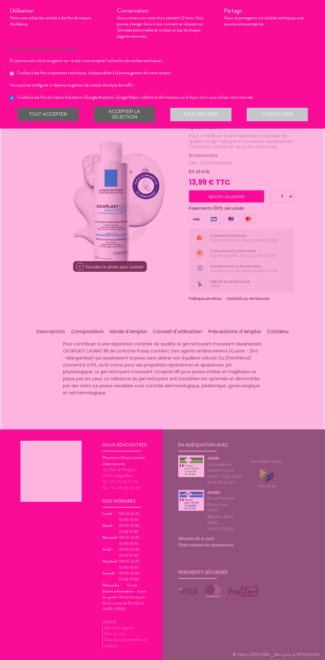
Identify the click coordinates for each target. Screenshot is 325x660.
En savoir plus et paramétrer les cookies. (43, 49)
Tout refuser (200, 114)
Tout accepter (48, 114)
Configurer (277, 114)
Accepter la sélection (124, 114)
